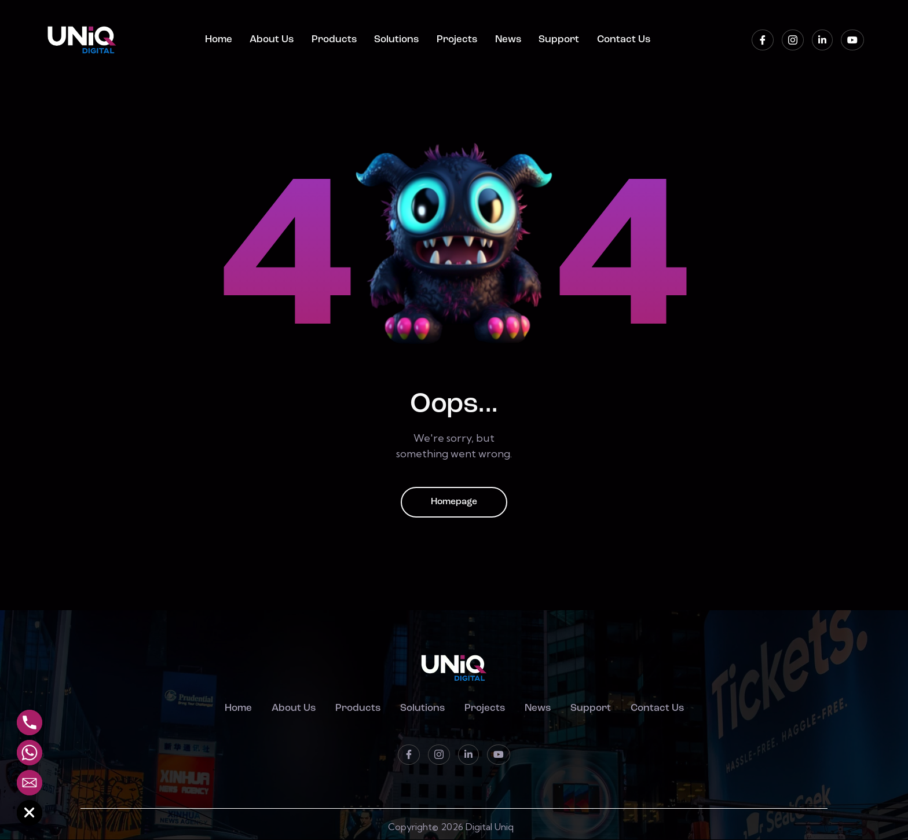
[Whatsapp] (29, 752)
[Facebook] (763, 40)
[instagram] (793, 40)
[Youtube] (852, 40)
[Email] (29, 782)
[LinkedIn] (822, 40)
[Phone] (29, 722)
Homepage (454, 502)
